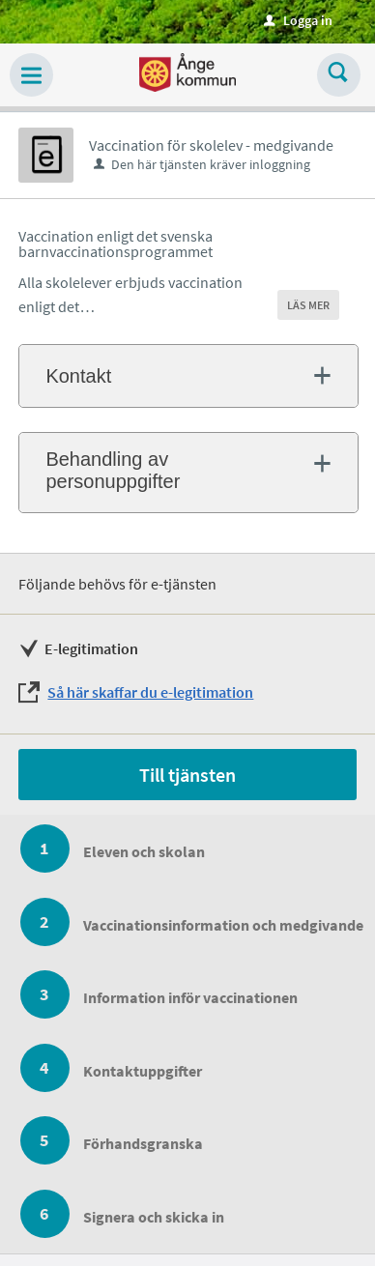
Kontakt (78, 376)
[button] (31, 75)
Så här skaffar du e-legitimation (150, 692)
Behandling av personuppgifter (112, 470)
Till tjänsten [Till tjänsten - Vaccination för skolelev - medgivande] (187, 774)
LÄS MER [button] (308, 305)
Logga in (298, 20)
